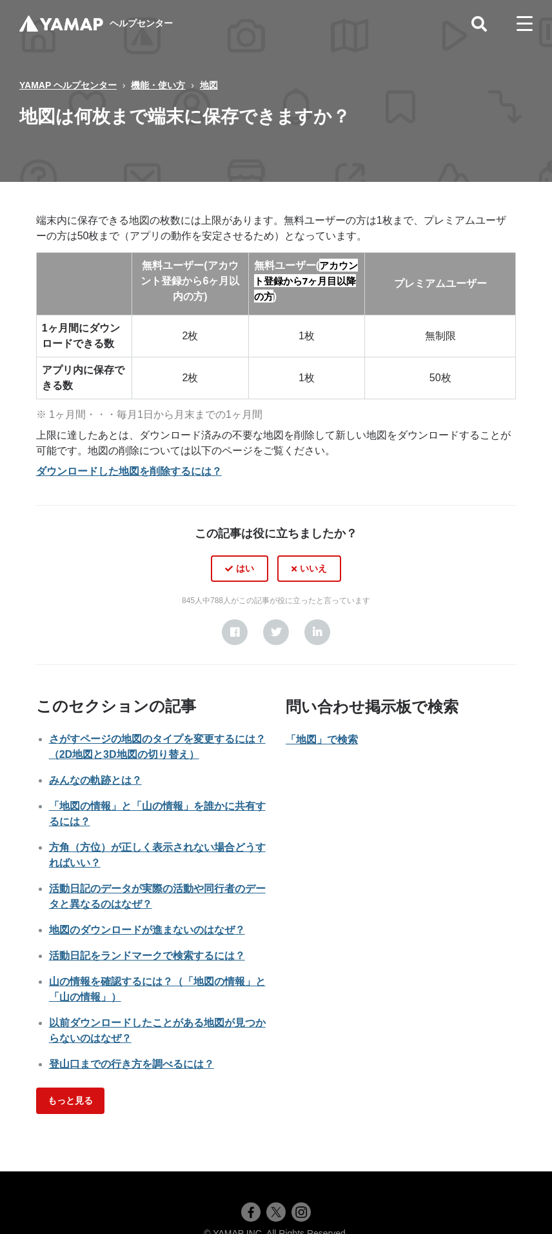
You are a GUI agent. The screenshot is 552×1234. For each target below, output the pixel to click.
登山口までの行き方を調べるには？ (131, 1064)
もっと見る (70, 1100)
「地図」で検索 (322, 739)
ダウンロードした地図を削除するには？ (129, 471)
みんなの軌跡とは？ (95, 780)
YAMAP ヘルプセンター (68, 85)
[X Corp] (276, 632)
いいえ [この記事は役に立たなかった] (313, 568)
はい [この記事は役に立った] (245, 568)
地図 (209, 85)
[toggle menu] (525, 24)
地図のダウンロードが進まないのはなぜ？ (147, 929)
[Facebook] (235, 632)
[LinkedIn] (317, 632)
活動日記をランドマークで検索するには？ (147, 955)
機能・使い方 (158, 85)
